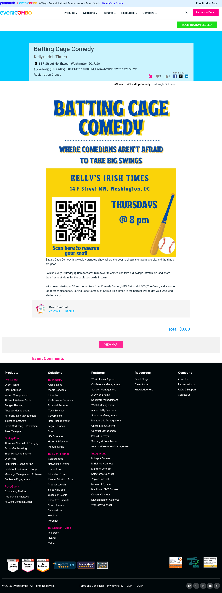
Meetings (53, 520)
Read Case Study (112, 3)
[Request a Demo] (206, 12)
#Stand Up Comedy (138, 84)
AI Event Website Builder (18, 400)
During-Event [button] (24, 438)
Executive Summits (58, 500)
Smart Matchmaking (16, 448)
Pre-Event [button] (24, 380)
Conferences (55, 458)
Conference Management (106, 384)
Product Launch (57, 484)
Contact (54, 311)
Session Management (103, 389)
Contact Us (184, 394)
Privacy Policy (115, 585)
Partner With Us (187, 384)
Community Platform (16, 491)
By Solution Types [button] (67, 528)
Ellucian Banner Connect (105, 499)
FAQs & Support (187, 389)
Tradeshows (55, 469)
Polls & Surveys (100, 436)
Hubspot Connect (101, 458)
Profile (70, 311)
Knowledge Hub (144, 389)
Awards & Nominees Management (110, 446)
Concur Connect (100, 494)
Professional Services (60, 400)
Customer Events (57, 494)
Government (55, 415)
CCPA (140, 585)
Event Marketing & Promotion (21, 426)
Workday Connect (101, 504)
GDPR (130, 585)
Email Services (13, 389)
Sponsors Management (104, 415)
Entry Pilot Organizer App (19, 463)
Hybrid (52, 537)
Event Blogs (141, 379)
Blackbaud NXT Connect (105, 489)
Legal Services (56, 426)
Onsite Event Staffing (103, 425)
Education (53, 395)
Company (150, 12)
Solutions (90, 12)
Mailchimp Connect (102, 463)
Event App (10, 458)
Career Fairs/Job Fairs (60, 479)
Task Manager (13, 431)
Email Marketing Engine (18, 453)
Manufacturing (56, 446)
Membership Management (106, 420)
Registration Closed (197, 25)
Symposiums (55, 510)
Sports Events (56, 505)
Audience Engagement (18, 479)
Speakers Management (104, 399)
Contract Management (103, 430)
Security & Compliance (104, 441)
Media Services (57, 389)
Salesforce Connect (102, 473)
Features (109, 12)
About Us (183, 379)
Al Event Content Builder (18, 501)
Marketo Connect (101, 468)
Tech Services (56, 410)
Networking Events (58, 463)
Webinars (53, 515)
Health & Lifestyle (58, 441)
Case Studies (142, 384)
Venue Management (16, 395)
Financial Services (58, 405)
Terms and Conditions (91, 585)
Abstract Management (17, 410)
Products (71, 12)
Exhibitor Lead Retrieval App (21, 469)
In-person (53, 532)
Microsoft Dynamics (102, 484)
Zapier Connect (100, 479)
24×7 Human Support (103, 379)
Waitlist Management (103, 405)
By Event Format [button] (67, 454)
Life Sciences (55, 436)
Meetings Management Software (23, 474)
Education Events (57, 474)
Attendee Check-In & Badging (21, 443)
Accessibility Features (103, 410)
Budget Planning (14, 405)
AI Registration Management (20, 415)
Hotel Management (59, 420)
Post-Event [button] (24, 486)
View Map (111, 344)
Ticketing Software (15, 420)
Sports (51, 431)
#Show (118, 84)
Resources (129, 12)
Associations (55, 384)
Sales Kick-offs (56, 489)
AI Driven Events (100, 394)
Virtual (51, 543)
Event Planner (12, 384)
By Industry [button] (67, 380)
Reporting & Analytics (17, 496)
